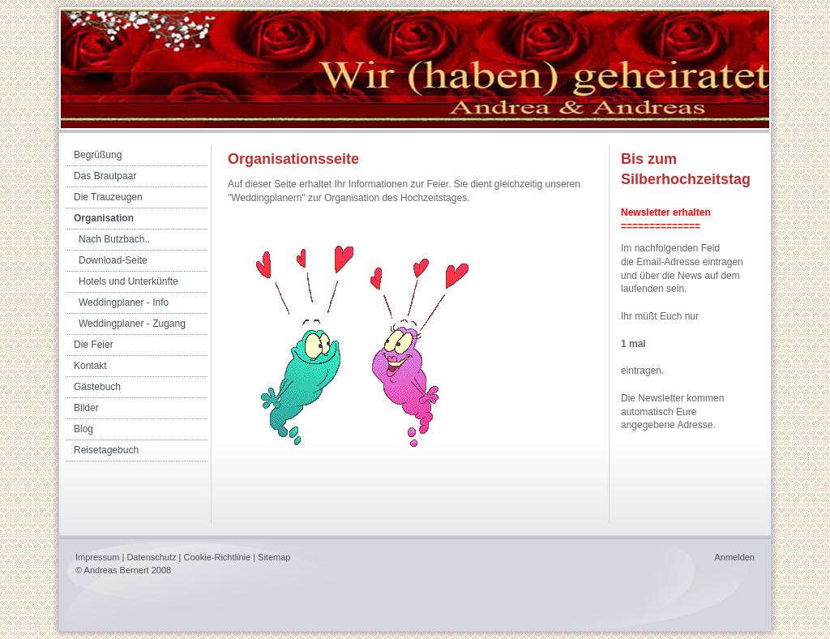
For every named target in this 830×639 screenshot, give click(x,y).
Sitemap (274, 557)
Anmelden (734, 557)
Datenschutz (151, 557)
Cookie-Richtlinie (217, 557)
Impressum (97, 557)
